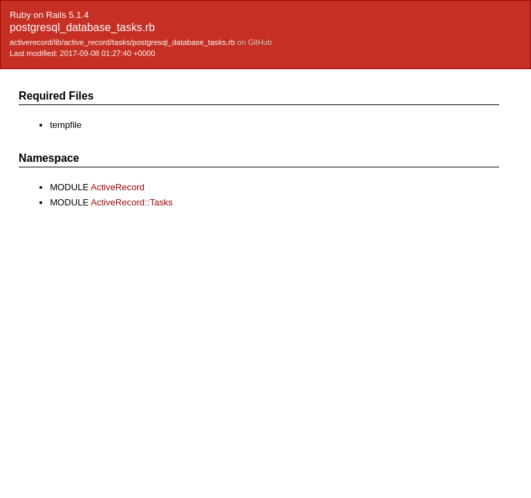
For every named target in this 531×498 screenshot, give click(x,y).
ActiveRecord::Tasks (132, 202)
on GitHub (254, 42)
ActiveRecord (118, 187)
